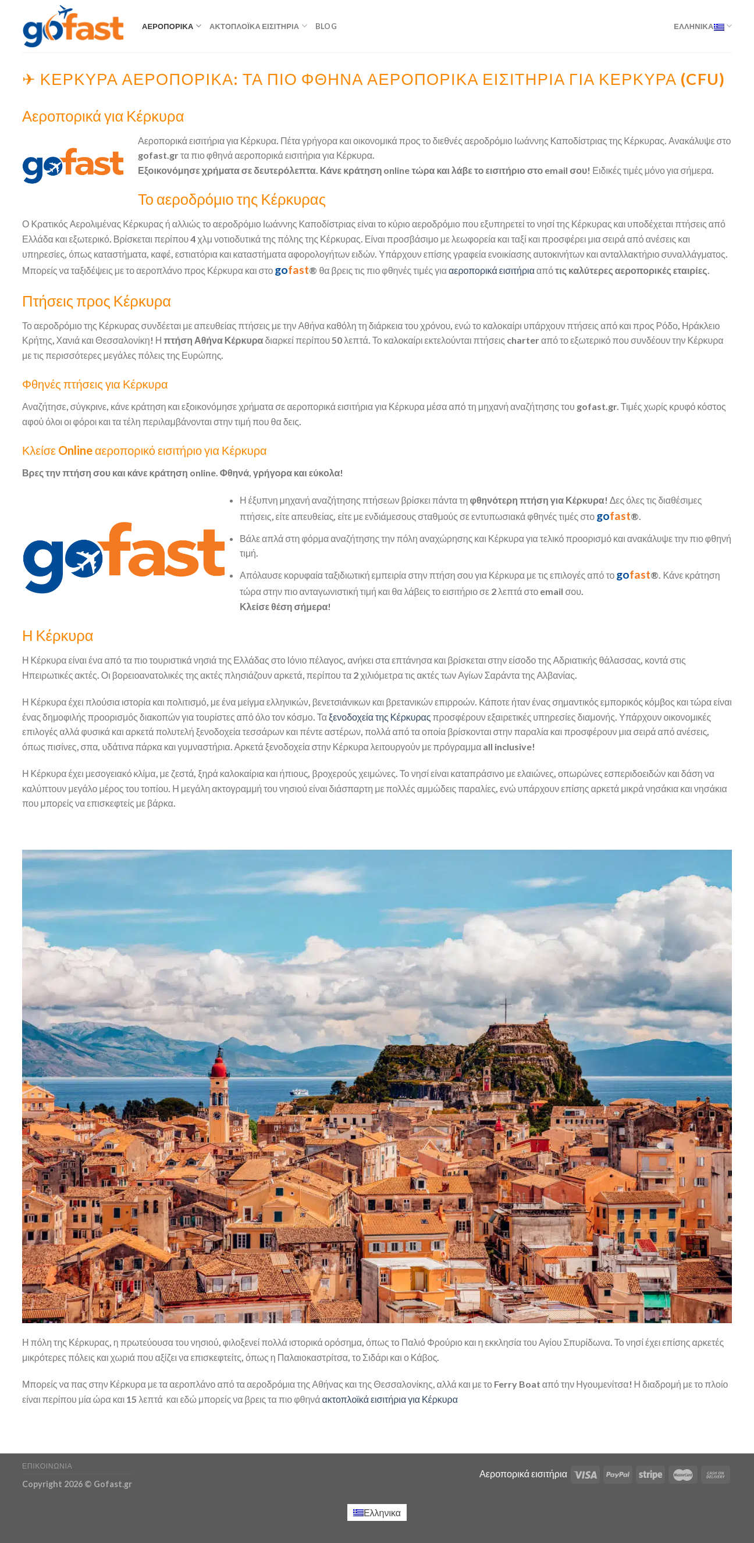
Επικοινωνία (47, 1466)
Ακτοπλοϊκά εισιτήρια (258, 25)
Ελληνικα (703, 25)
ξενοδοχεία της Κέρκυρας (380, 716)
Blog (326, 26)
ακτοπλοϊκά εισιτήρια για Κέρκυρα (390, 1399)
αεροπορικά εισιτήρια (492, 270)
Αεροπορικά (171, 25)
